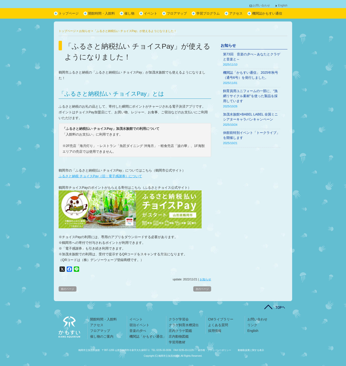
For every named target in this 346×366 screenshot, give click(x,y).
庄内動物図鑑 (179, 336)
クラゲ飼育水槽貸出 (184, 325)
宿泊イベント (139, 325)
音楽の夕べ (137, 331)
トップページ (69, 13)
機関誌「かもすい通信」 (147, 336)
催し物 (129, 13)
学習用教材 (177, 342)
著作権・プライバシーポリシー (214, 350)
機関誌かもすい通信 (267, 13)
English (282, 5)
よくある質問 (218, 325)
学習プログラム (208, 13)
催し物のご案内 (101, 336)
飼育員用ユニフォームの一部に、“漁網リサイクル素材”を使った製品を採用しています (250, 96)
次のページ (202, 289)
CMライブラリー (220, 319)
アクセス (236, 13)
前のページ (67, 289)
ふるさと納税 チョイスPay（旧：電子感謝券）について (100, 176)
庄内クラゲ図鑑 (180, 331)
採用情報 (214, 331)
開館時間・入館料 (101, 13)
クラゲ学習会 (179, 319)
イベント (150, 13)
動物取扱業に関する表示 (251, 350)
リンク (252, 325)
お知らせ (205, 279)
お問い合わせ (261, 5)
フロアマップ (177, 13)
